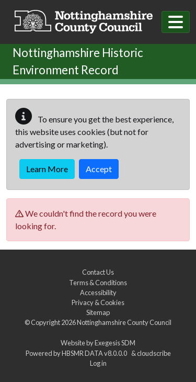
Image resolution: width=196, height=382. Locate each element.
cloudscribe (154, 353)
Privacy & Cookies (98, 302)
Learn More (47, 169)
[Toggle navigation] (176, 22)
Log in (98, 363)
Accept (99, 169)
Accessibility (98, 292)
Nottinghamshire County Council (124, 322)
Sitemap (98, 312)
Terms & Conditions (98, 282)
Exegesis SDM (115, 343)
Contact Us (98, 272)
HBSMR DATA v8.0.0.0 (95, 353)
